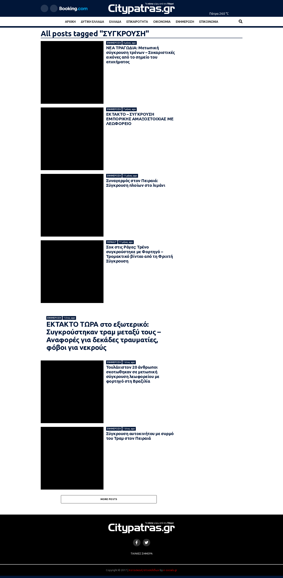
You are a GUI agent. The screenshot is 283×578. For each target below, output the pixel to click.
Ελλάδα (115, 21)
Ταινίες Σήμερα (142, 555)
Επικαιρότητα (137, 21)
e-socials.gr (170, 572)
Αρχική (70, 21)
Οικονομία (162, 21)
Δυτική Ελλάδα (92, 21)
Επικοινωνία (208, 21)
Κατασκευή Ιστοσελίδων (144, 572)
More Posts (108, 501)
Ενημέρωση (185, 21)
